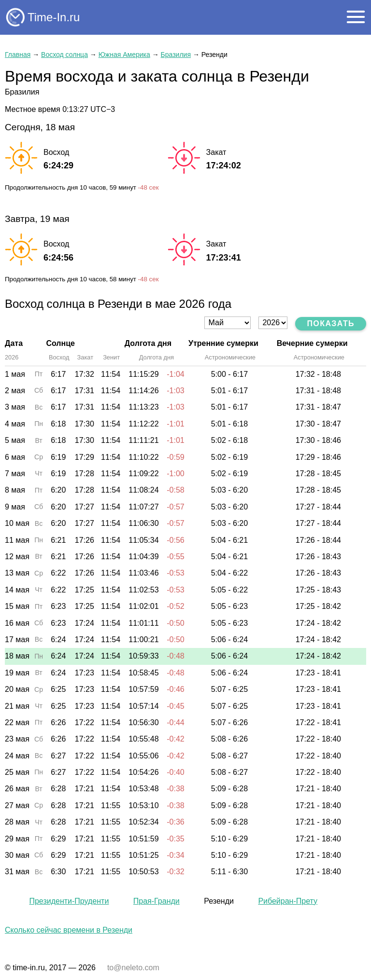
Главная (17, 54)
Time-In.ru (54, 17)
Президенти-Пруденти (69, 901)
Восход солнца (64, 54)
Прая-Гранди (156, 901)
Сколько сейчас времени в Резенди (68, 930)
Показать (331, 323)
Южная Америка (124, 54)
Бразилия (176, 54)
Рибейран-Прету (287, 901)
